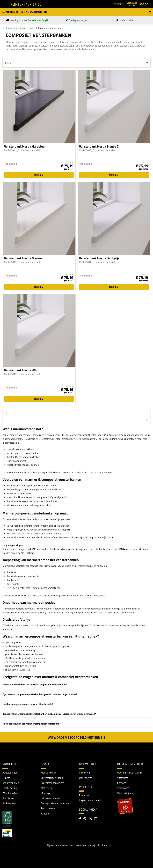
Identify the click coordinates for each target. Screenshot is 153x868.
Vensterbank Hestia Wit (20, 370)
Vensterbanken (27, 28)
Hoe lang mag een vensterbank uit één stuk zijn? (27, 704)
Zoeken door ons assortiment (76, 12)
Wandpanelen (10, 793)
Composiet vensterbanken (51, 28)
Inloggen (131, 4)
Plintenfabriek (9, 28)
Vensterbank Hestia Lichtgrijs (99, 258)
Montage (46, 793)
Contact (121, 783)
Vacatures (122, 778)
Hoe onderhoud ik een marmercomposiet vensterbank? (31, 724)
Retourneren (48, 809)
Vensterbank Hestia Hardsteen (25, 146)
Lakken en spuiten (51, 798)
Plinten (6, 778)
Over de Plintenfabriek (129, 772)
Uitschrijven (85, 778)
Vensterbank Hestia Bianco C (99, 146)
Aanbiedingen (10, 772)
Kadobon (45, 814)
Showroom (123, 788)
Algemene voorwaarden (59, 845)
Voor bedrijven (125, 793)
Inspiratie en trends (90, 800)
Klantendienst (48, 772)
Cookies (102, 845)
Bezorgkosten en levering (55, 803)
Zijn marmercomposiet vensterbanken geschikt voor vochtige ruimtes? (39, 694)
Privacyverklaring (85, 845)
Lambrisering (9, 788)
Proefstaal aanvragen (52, 783)
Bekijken (39, 175)
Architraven (9, 803)
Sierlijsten (8, 798)
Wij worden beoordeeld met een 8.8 (76, 737)
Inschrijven (85, 772)
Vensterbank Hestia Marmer (23, 258)
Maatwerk (46, 788)
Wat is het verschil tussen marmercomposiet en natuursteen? (34, 684)
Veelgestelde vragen (52, 778)
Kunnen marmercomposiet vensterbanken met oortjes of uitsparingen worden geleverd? (49, 714)
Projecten (84, 795)
